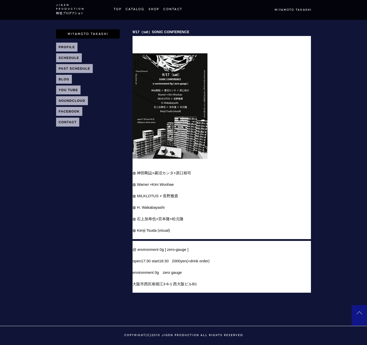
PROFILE (67, 47)
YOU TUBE (68, 90)
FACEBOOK (69, 111)
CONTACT (68, 122)
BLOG (64, 79)
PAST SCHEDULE (74, 68)
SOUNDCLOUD (72, 101)
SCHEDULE (69, 58)
